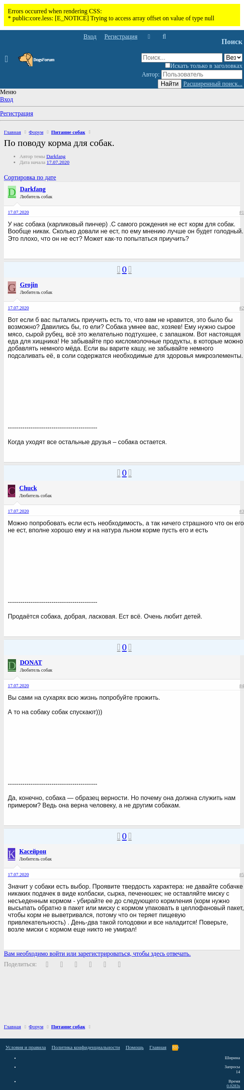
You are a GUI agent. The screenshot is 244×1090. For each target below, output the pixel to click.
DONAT (31, 662)
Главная (158, 1047)
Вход (6, 99)
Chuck (28, 488)
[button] (9, 59)
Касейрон (32, 851)
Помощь (135, 1047)
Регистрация (16, 113)
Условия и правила (25, 1047)
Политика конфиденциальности (86, 1047)
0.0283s (233, 1085)
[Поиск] (164, 36)
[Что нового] (149, 36)
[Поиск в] (233, 57)
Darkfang (56, 156)
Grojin (29, 284)
